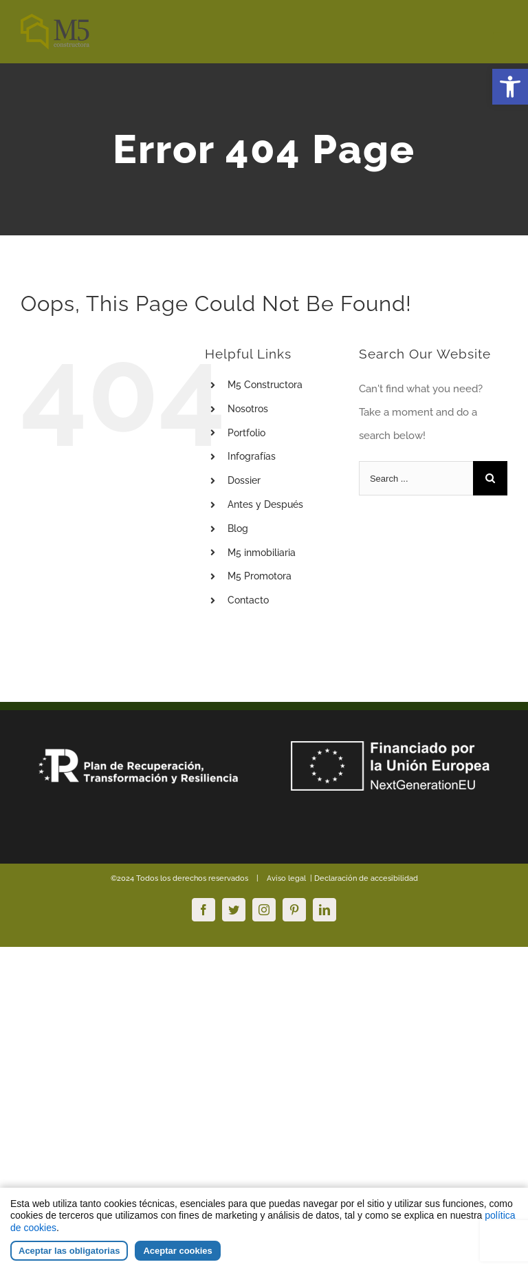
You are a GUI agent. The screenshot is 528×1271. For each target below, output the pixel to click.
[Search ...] (416, 478)
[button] (510, 87)
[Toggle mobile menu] (500, 38)
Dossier (244, 480)
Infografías (252, 456)
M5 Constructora (265, 384)
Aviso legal (285, 878)
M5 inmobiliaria (262, 552)
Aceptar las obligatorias (69, 1251)
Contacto (248, 600)
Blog (238, 528)
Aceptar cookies (177, 1251)
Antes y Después (265, 504)
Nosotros (248, 408)
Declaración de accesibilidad (365, 878)
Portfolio (246, 432)
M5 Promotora (260, 575)
